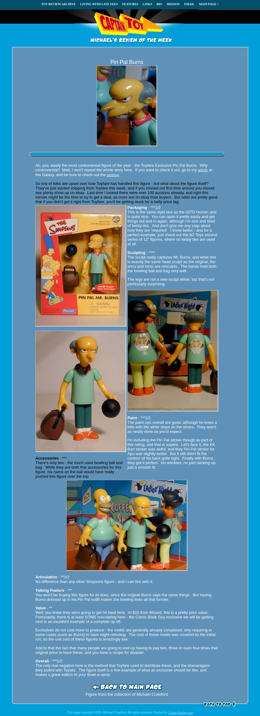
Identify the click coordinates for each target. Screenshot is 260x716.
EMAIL (189, 4)
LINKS (147, 4)
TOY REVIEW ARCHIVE (58, 4)
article (203, 170)
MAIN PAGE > (209, 4)
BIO (159, 4)
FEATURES (130, 4)
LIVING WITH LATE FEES (99, 4)
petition (113, 174)
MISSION (172, 4)
